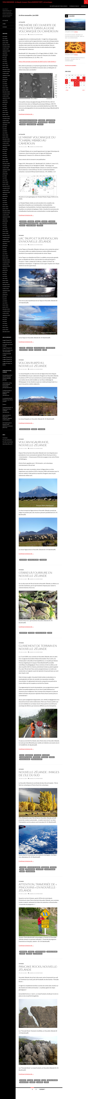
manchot (31, 951)
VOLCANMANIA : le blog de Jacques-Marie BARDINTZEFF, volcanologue (27, 2)
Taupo (31, 349)
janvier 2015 (5, 307)
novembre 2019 (6, 188)
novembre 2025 (6, 46)
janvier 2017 (5, 258)
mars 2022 (5, 133)
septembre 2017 (6, 241)
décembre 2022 (6, 116)
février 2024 (5, 87)
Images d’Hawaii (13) (7, 348)
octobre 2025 (6, 49)
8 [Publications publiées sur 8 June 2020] (66, 80)
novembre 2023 (6, 94)
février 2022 (5, 135)
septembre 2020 (6, 169)
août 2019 (5, 194)
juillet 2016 (5, 270)
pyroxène (22, 124)
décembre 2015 (6, 284)
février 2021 (5, 159)
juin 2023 (5, 104)
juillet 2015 (5, 294)
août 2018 (5, 219)
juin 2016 (5, 272)
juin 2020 (5, 176)
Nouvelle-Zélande (39, 347)
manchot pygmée (40, 951)
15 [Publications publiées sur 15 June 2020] (66, 82)
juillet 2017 (5, 245)
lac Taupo (29, 347)
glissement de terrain (25, 757)
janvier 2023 (5, 114)
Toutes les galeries (71, 65)
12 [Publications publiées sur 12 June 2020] (78, 80)
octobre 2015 (6, 288)
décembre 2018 (6, 210)
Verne (44, 349)
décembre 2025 (6, 44)
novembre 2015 (6, 286)
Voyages (21, 235)
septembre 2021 (6, 145)
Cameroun (42, 120)
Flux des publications (7, 440)
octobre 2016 (6, 264)
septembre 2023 (6, 98)
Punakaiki (39, 1082)
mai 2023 (5, 106)
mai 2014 (5, 321)
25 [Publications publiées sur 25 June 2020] (75, 85)
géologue (53, 867)
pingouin (29, 953)
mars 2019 (5, 204)
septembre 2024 (6, 75)
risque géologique (37, 759)
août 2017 (5, 243)
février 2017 (5, 255)
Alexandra (23, 867)
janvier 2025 (5, 67)
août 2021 (5, 147)
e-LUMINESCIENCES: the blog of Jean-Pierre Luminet (8, 400)
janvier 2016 (5, 282)
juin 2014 (5, 319)
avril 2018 (5, 227)
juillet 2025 (5, 55)
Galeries (72, 16)
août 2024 (5, 77)
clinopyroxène (51, 120)
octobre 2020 (6, 167)
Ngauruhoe (23, 559)
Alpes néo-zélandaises (34, 867)
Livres (4, 23)
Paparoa (32, 1082)
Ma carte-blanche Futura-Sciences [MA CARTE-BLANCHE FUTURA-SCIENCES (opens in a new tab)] (58, 6)
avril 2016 (5, 276)
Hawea (22, 869)
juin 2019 (5, 198)
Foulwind (31, 632)
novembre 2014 (6, 311)
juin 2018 (5, 223)
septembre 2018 (6, 217)
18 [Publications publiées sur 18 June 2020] (75, 82)
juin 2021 (5, 151)
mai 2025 (5, 59)
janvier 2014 (5, 329)
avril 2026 (5, 36)
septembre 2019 (6, 192)
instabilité (45, 757)
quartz (22, 871)
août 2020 (5, 171)
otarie (49, 632)
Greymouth (37, 757)
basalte (38, 221)
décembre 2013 (6, 331)
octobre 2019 (6, 190)
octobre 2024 (6, 73)
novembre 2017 (6, 237)
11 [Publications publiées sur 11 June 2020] (75, 80)
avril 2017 (5, 251)
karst (43, 1080)
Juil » (83, 90)
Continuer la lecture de (26, 114)
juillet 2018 (5, 221)
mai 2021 (5, 153)
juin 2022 (5, 126)
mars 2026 (5, 38)
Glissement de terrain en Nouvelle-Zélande (38, 647)
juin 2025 (5, 57)
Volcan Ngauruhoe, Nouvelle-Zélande (34, 443)
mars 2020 (5, 180)
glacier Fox (46, 755)
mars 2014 (5, 325)
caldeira (22, 347)
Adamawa (30, 221)
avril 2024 (5, 83)
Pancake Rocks (24, 1082)
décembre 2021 (6, 139)
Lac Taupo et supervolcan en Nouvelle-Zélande (38, 240)
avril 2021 (5, 155)
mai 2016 (5, 274)
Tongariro (42, 429)
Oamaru (22, 953)
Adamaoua (23, 221)
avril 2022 (5, 130)
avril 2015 (5, 301)
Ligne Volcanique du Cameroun (28, 122)
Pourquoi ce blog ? (74, 6)
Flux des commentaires (8, 442)
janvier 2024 (5, 89)
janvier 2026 (5, 42)
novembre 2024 (6, 71)
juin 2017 (5, 247)
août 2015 (5, 292)
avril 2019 (5, 202)
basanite (44, 221)
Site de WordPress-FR (7, 444)
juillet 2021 (5, 149)
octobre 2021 (6, 143)
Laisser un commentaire (36, 34)
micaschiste (40, 869)
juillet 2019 (5, 196)
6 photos (76, 31)
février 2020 (5, 182)
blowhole (23, 1080)
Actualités (22, 22)
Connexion (5, 437)
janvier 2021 (5, 161)
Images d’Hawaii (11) (7, 359)
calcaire (30, 1080)
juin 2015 (5, 296)
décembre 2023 (6, 92)
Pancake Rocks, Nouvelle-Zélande (38, 968)
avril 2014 (5, 323)
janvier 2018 (5, 233)
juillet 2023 (5, 102)
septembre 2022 (6, 122)
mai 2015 (5, 298)
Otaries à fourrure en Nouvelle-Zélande (35, 574)
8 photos (76, 54)
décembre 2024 (6, 69)
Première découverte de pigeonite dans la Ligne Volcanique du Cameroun (38, 28)
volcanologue (30, 871)
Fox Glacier (38, 755)
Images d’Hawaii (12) (7, 357)
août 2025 (5, 53)
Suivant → (42, 1089)
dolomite (37, 1080)
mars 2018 (5, 229)
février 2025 (5, 65)
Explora (4, 404)
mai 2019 (5, 200)
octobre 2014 (6, 313)
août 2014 (5, 317)
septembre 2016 (6, 266)
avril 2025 (5, 61)
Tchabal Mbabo (31, 124)
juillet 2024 (5, 79)
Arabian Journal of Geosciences (28, 120)
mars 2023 (5, 110)
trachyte (40, 124)
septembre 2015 (6, 290)
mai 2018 (5, 225)
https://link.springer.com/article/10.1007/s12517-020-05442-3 (37, 61)
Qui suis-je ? (84, 6)
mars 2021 (5, 157)
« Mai (66, 90)
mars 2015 (5, 303)
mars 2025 (5, 63)
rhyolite (22, 225)
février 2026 (5, 40)
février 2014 (5, 327)
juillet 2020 (5, 174)
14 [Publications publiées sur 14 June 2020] (84, 80)
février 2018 (5, 231)
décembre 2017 (6, 235)
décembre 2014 (6, 309)
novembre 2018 (6, 212)
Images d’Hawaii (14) (7, 342)
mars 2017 (5, 253)
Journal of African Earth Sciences (29, 223)
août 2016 (5, 268)
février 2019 (5, 206)
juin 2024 (5, 81)
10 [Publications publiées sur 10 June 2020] (72, 80)
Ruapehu (34, 429)
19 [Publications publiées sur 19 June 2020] (78, 82)
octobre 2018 (6, 214)
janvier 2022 (5, 137)
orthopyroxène (43, 122)
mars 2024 (5, 85)
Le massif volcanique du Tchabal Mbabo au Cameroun (37, 140)
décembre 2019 (6, 186)
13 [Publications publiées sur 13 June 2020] (81, 80)
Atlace (22, 755)
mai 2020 (5, 178)
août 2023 (5, 100)
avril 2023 (5, 108)
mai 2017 (5, 249)
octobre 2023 (6, 96)
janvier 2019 (5, 208)
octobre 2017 (6, 239)
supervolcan (23, 349)
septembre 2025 (6, 51)
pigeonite (51, 122)
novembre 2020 (6, 165)
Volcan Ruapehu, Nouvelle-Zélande (33, 364)
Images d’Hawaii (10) (7, 361)
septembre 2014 (6, 315)
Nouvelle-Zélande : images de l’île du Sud (39, 773)
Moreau (52, 757)
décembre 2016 (6, 260)
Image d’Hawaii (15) (7, 340)
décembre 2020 (6, 163)
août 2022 (5, 124)
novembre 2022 (6, 118)
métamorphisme (30, 869)
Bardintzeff (23, 632)
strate (46, 1082)
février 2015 (5, 305)
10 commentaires (73, 38)
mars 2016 (5, 278)
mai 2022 (5, 128)
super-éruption (51, 347)
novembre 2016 (6, 262)
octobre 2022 (6, 120)
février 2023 (5, 112)
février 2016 (5, 280)
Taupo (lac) (38, 349)
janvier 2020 (5, 184)
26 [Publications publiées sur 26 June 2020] (78, 85)
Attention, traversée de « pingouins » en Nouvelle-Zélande (38, 887)
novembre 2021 (6, 141)
